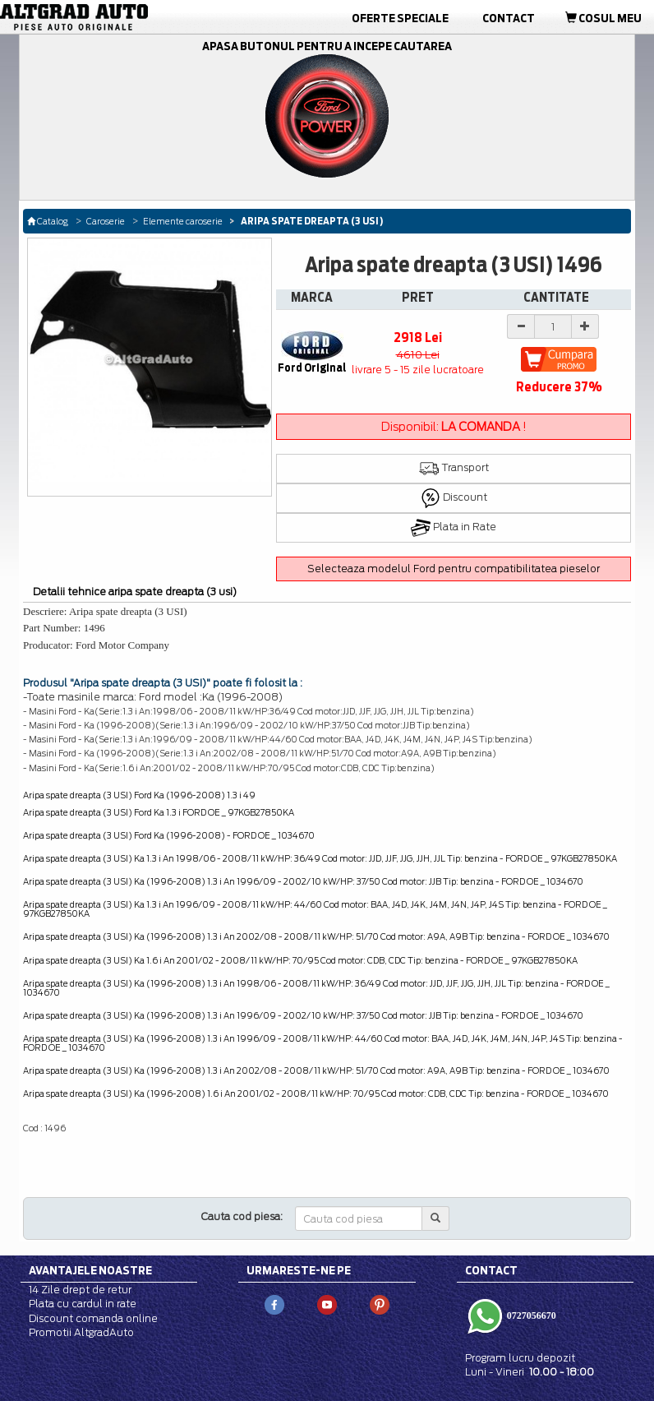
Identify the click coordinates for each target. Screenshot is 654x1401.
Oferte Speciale (400, 18)
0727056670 (530, 1315)
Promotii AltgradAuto (81, 1332)
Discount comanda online (93, 1318)
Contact (508, 18)
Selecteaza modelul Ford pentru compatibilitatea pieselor (453, 568)
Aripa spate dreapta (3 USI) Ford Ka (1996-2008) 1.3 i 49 (139, 795)
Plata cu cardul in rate (82, 1303)
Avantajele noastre (90, 1270)
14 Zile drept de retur (80, 1289)
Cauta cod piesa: (242, 1216)
